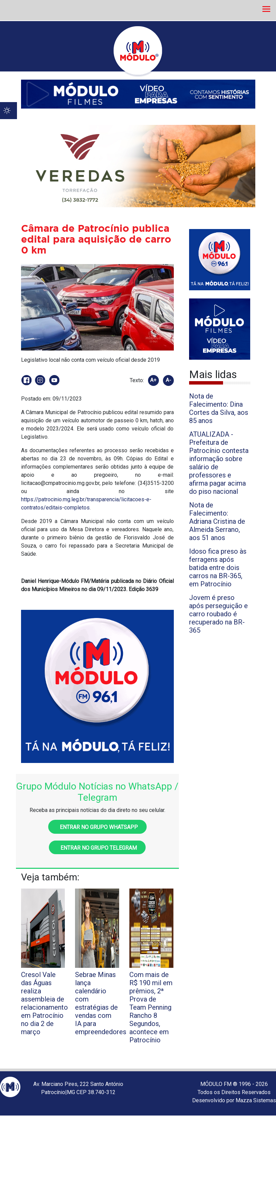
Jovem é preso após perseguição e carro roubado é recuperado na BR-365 (218, 613)
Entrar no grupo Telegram (97, 848)
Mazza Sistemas (256, 1100)
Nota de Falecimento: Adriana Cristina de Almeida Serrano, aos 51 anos (217, 521)
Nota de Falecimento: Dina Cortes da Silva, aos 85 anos (218, 408)
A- (168, 380)
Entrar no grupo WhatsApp (97, 827)
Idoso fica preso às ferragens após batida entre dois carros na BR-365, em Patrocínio (217, 567)
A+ (153, 380)
